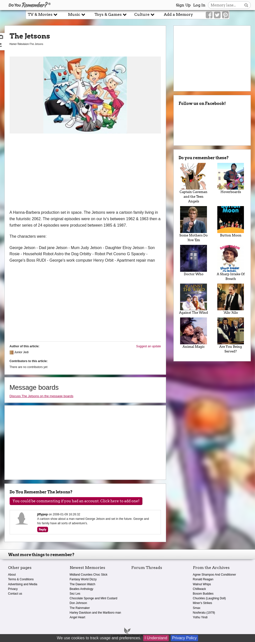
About (12, 574)
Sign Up (183, 5)
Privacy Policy (184, 638)
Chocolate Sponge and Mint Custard (93, 598)
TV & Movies (42, 14)
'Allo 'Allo (231, 299)
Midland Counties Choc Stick (88, 574)
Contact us (15, 593)
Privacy (13, 589)
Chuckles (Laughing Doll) (209, 598)
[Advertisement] (85, 172)
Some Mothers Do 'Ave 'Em (193, 224)
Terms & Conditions (21, 579)
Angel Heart (77, 617)
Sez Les (75, 593)
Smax (197, 608)
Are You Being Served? (231, 335)
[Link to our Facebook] (209, 15)
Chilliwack (199, 589)
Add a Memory (178, 14)
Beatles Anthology (81, 589)
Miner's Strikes (202, 603)
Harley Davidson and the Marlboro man (95, 612)
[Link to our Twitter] (217, 15)
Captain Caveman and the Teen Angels (193, 183)
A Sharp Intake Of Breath (231, 263)
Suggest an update (148, 346)
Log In (199, 5)
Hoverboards (231, 178)
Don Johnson (78, 603)
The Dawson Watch (82, 584)
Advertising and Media (22, 584)
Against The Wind (193, 299)
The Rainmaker (80, 608)
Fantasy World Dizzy (83, 579)
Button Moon (231, 221)
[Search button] (246, 5)
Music (76, 14)
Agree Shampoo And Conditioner (214, 574)
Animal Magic (193, 333)
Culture (144, 14)
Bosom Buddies (203, 593)
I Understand (156, 638)
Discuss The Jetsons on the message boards (41, 396)
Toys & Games (111, 14)
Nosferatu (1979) (204, 612)
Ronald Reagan (203, 579)
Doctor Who (193, 260)
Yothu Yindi (200, 617)
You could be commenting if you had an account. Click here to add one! (76, 501)
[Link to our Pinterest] (225, 15)
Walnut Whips (202, 584)
